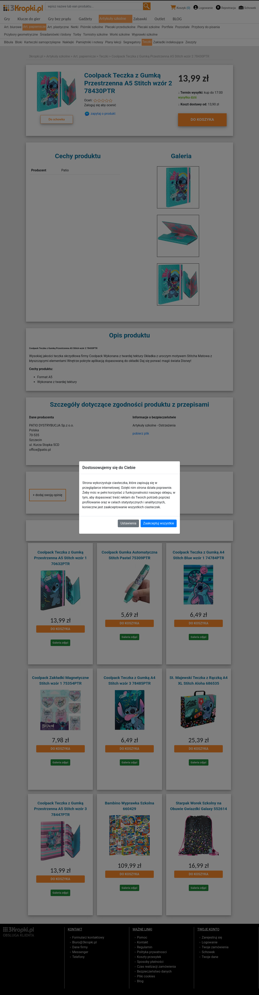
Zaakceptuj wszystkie (158, 523)
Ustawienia (128, 523)
